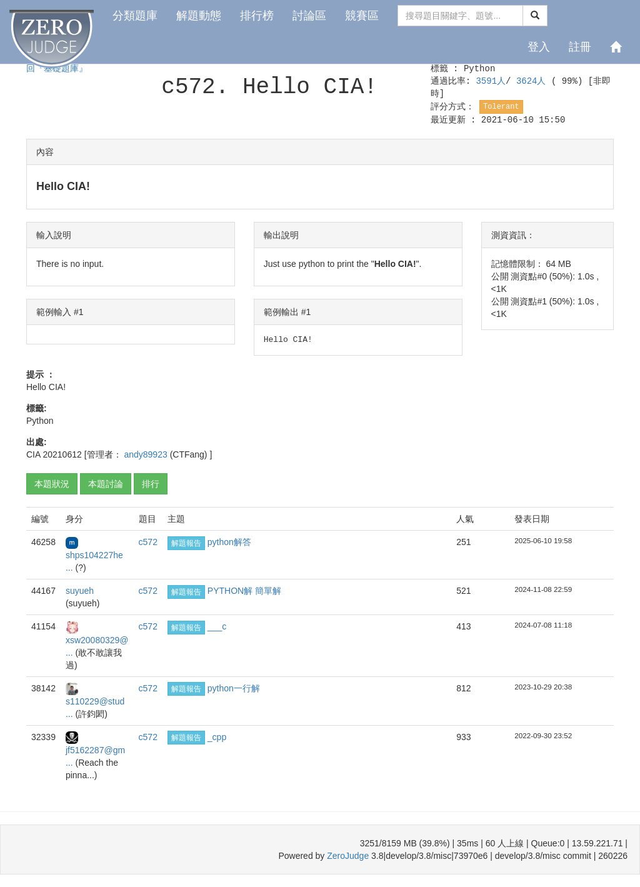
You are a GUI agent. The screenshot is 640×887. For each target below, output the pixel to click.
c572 (148, 542)
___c (217, 626)
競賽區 (362, 15)
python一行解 (234, 688)
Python (479, 69)
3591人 (491, 81)
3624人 (533, 81)
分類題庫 (135, 15)
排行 (150, 484)
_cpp (217, 737)
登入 (539, 47)
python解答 (229, 542)
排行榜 (257, 15)
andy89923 (146, 454)
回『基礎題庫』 (57, 69)
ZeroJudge (348, 856)
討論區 (309, 15)
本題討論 (105, 484)
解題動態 (198, 15)
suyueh (80, 591)
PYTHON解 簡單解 (244, 591)
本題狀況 (51, 484)
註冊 (580, 47)
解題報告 (186, 543)
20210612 (61, 454)
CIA (33, 454)
